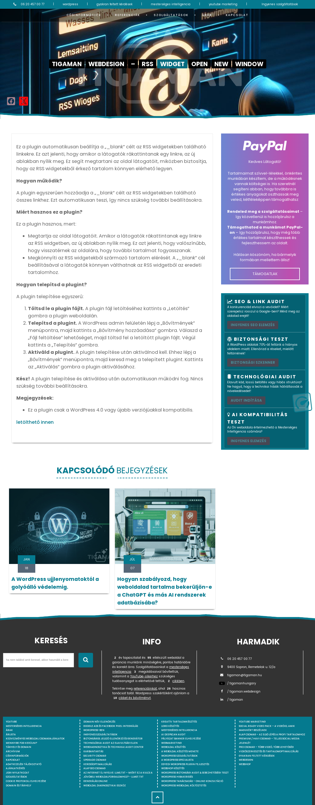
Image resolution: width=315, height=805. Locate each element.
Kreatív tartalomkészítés (179, 721)
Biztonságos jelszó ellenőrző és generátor (113, 738)
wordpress (70, 4)
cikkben (178, 681)
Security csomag (94, 755)
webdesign (246, 760)
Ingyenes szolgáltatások (280, 4)
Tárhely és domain (18, 747)
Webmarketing (171, 743)
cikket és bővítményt (135, 698)
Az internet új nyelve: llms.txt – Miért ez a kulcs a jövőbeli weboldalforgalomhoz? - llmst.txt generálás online (118, 777)
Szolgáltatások (171, 15)
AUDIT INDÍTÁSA (246, 400)
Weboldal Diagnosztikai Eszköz (104, 785)
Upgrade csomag (94, 760)
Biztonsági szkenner (253, 362)
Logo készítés (170, 726)
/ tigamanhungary (237, 683)
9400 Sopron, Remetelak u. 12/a (247, 667)
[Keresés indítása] (85, 660)
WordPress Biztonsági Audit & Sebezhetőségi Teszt (195, 772)
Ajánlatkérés (15, 768)
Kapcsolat (237, 15)
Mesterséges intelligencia (179, 730)
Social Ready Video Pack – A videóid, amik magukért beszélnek (267, 728)
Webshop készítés (172, 768)
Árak (207, 15)
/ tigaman (231, 699)
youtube (11, 721)
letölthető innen (35, 422)
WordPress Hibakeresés (177, 776)
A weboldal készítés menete (180, 751)
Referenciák (127, 15)
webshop (245, 764)
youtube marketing (223, 4)
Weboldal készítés (173, 747)
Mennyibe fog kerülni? (21, 743)
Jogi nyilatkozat (17, 772)
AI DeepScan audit (173, 734)
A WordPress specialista (177, 760)
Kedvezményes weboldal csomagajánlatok (35, 738)
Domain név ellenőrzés (99, 721)
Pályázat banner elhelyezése (181, 738)
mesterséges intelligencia (170, 4)
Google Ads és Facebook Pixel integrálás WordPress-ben (110, 728)
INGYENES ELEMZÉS (248, 440)
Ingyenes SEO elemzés (253, 324)
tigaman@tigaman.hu (240, 675)
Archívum (13, 751)
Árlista (11, 734)
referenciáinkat (145, 688)
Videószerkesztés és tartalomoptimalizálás (268, 751)
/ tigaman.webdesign (239, 691)
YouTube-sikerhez (144, 676)
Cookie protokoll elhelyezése (26, 781)
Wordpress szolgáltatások (179, 755)
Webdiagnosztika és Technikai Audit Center (113, 747)
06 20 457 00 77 (28, 4)
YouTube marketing (252, 721)
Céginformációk (83, 15)
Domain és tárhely (18, 785)
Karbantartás (93, 751)
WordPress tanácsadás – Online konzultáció (192, 781)
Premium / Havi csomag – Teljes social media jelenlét (269, 741)
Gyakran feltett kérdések (257, 755)
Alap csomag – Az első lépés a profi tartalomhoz (272, 734)
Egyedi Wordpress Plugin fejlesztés (185, 764)
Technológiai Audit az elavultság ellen (110, 743)
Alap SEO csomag (94, 768)
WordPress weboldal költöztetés (183, 785)
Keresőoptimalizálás (97, 764)
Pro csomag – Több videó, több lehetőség (266, 747)
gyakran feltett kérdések (114, 4)
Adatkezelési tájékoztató (23, 764)
